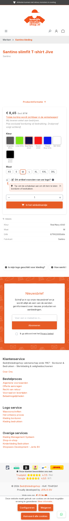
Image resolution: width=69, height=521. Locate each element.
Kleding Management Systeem (18, 433)
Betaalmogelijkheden (13, 392)
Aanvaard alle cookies (35, 516)
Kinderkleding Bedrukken (16, 440)
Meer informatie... (45, 501)
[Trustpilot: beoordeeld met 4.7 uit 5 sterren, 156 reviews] (34, 471)
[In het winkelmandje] (34, 205)
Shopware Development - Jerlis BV (21, 443)
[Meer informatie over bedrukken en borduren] (53, 179)
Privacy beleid (46, 330)
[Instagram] (40, 492)
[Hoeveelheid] (34, 197)
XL (36, 171)
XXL (44, 171)
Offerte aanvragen (12, 382)
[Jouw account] (56, 31)
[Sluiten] (60, 185)
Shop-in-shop (10, 437)
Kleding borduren (12, 415)
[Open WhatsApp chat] (61, 514)
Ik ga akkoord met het (36, 330)
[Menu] (6, 31)
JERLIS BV (46, 486)
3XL (53, 171)
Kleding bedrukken (12, 418)
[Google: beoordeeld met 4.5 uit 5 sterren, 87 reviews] (34, 475)
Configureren (27, 507)
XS (9, 171)
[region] (34, 78)
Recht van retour (12, 386)
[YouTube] (46, 492)
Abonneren (34, 322)
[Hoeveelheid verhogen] (60, 197)
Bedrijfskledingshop (30, 482)
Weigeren (46, 507)
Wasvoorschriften (12, 408)
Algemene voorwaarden (15, 379)
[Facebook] (37, 492)
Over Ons (8, 368)
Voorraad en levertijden (15, 389)
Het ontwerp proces (13, 411)
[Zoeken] (49, 31)
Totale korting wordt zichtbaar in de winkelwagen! (32, 117)
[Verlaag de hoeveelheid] (9, 197)
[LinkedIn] (43, 492)
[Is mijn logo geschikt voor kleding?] (25, 267)
